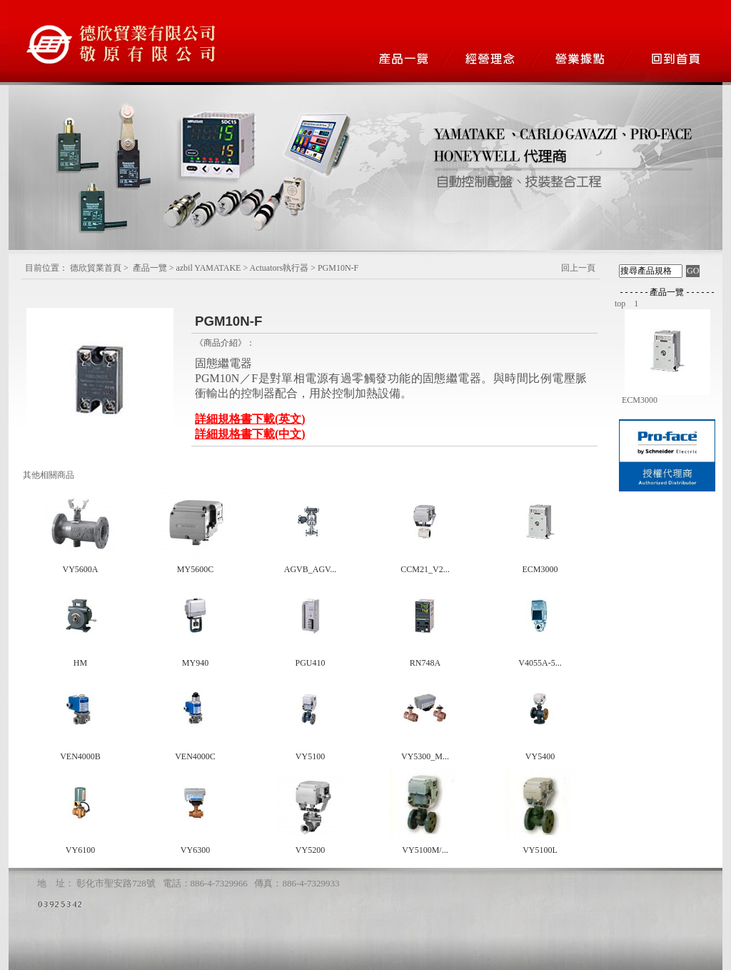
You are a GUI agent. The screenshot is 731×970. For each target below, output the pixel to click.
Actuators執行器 (279, 268)
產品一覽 (150, 268)
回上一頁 (578, 268)
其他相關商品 (48, 475)
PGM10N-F (338, 268)
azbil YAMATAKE (208, 268)
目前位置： (46, 268)
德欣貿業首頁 (95, 268)
